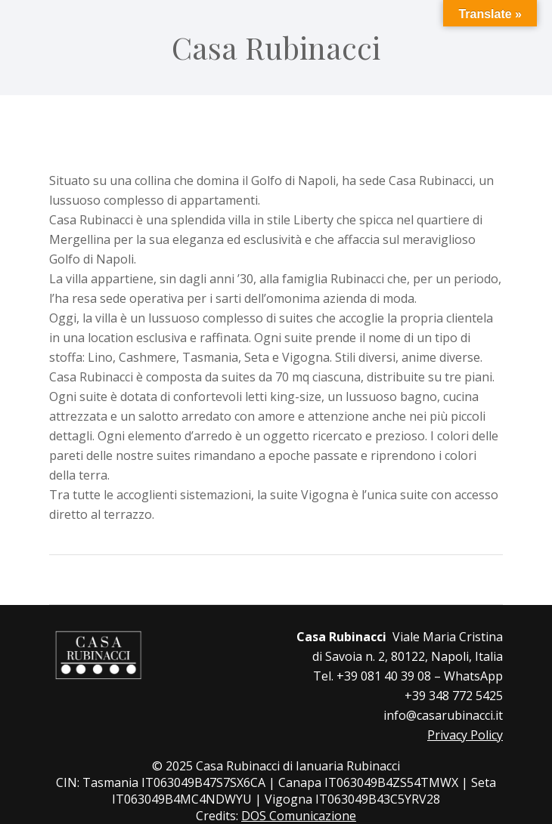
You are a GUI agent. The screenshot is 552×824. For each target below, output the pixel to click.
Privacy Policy (465, 735)
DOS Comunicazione (298, 815)
